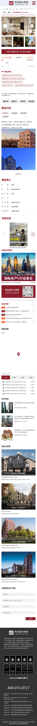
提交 (30, 618)
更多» (34, 250)
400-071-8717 (26, 9)
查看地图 (31, 66)
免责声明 (20, 723)
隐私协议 (25, 723)
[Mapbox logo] (6, 374)
